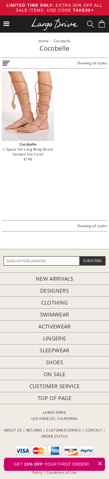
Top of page (54, 398)
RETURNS (34, 430)
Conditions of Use (62, 472)
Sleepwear (54, 350)
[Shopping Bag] (102, 24)
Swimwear (54, 314)
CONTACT (93, 430)
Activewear (54, 326)
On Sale (55, 374)
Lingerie (54, 338)
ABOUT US (13, 430)
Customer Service (54, 386)
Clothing (54, 302)
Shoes (54, 362)
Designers (54, 290)
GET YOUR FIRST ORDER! (59, 463)
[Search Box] (90, 24)
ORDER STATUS (54, 436)
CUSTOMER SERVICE (63, 430)
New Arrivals (54, 278)
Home (43, 40)
